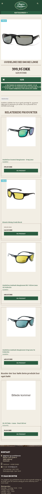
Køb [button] (12, 79)
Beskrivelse (5, 99)
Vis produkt (21, 171)
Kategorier (21, 12)
